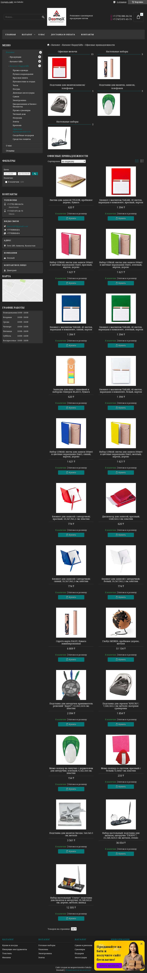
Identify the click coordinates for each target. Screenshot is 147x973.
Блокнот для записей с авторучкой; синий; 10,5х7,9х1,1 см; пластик (71, 580)
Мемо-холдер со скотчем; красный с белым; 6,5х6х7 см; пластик (121, 769)
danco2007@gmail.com (17, 226)
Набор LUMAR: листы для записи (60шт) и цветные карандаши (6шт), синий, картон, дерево (71, 454)
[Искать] (43, 17)
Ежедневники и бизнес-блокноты (25, 105)
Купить (72, 218)
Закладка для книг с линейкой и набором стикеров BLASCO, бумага (71, 390)
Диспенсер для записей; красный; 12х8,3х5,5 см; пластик (121, 517)
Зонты (16, 121)
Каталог (27, 34)
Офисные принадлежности (22, 130)
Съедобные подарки (23, 135)
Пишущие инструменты (14, 949)
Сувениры (80, 949)
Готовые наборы (46, 945)
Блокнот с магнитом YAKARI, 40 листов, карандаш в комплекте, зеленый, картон (121, 328)
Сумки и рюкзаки (83, 945)
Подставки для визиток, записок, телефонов (117, 86)
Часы (15, 85)
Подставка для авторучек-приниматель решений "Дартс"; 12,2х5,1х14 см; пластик (71, 706)
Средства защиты (22, 139)
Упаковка (43, 949)
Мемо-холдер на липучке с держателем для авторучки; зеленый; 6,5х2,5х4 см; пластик (71, 770)
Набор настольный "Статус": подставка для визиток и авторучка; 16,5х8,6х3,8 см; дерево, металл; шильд (71, 900)
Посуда (16, 89)
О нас (41, 34)
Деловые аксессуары (23, 92)
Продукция (15, 57)
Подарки (79, 953)
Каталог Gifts (16, 61)
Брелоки (17, 125)
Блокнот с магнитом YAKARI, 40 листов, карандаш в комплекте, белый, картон (120, 390)
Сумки (16, 96)
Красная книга (20, 77)
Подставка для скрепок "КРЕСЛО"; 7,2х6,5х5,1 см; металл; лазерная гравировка (121, 706)
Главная (10, 34)
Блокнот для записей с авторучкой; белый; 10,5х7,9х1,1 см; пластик (121, 580)
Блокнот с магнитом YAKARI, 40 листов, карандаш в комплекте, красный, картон (121, 201)
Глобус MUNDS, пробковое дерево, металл (120, 642)
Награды (17, 117)
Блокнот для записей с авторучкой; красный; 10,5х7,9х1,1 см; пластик (71, 517)
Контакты (87, 34)
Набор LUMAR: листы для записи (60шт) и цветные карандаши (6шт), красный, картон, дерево (71, 264)
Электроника (19, 100)
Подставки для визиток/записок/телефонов (67, 86)
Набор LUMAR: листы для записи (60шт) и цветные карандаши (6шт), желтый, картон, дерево (120, 454)
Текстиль (7, 953)
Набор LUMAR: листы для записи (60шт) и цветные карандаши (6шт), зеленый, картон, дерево (120, 264)
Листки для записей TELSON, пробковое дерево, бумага (71, 201)
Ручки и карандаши (23, 74)
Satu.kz (88, 967)
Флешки (6, 957)
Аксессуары (81, 957)
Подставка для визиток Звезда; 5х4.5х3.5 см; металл (71, 834)
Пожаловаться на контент (78, 970)
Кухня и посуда (10, 945)
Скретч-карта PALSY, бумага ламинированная (71, 642)
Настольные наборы (117, 51)
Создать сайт (7, 2)
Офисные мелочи (67, 51)
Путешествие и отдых (24, 81)
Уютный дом (19, 114)
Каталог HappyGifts (72, 45)
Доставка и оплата (63, 34)
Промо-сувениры (21, 110)
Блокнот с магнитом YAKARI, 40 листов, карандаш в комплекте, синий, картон (71, 328)
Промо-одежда (20, 70)
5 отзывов (121, 2)
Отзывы (10, 150)
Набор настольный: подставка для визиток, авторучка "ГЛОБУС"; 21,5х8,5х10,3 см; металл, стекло (121, 835)
